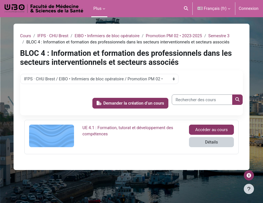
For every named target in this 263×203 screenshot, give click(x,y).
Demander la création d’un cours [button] (130, 103)
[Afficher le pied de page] (249, 189)
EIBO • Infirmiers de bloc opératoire (107, 35)
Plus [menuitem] (98, 8)
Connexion (248, 8)
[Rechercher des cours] (202, 99)
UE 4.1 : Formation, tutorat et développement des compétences (127, 130)
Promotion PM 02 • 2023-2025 (174, 35)
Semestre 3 (218, 35)
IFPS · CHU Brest (52, 35)
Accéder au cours (211, 129)
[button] (186, 8)
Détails (211, 142)
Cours (25, 35)
